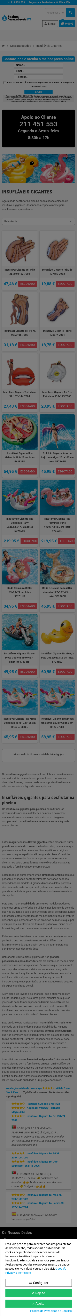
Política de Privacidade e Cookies (51, 1311)
